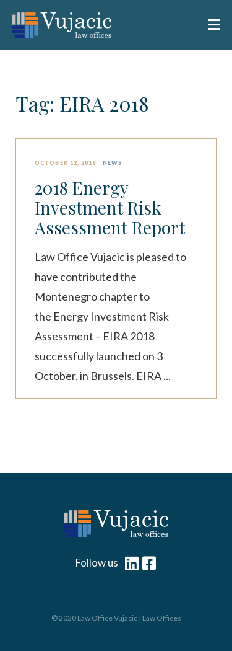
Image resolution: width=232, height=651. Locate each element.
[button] (209, 25)
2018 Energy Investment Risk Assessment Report (110, 207)
